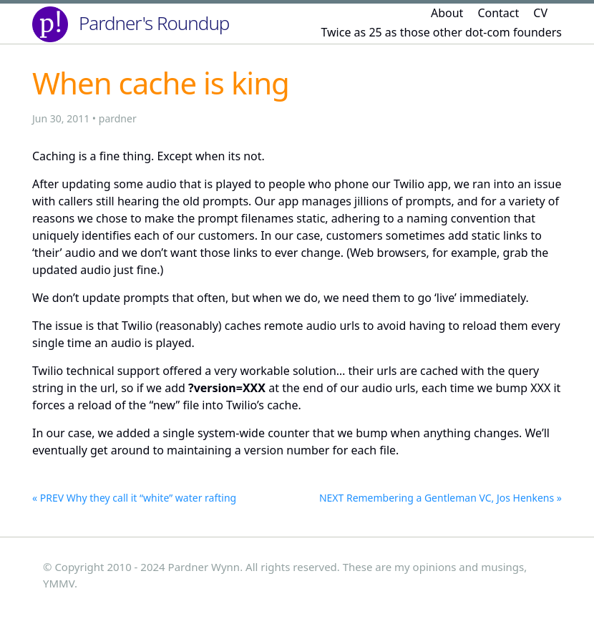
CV (540, 13)
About (447, 13)
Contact (498, 13)
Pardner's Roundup (154, 23)
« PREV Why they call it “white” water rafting (134, 497)
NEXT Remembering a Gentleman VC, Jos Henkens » (440, 497)
